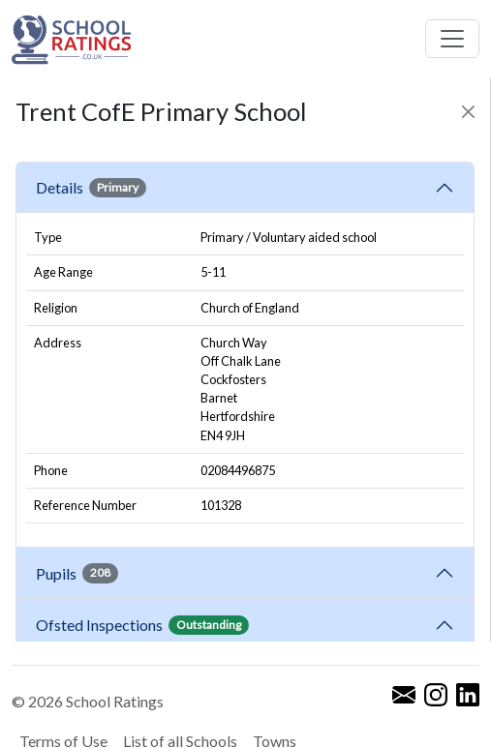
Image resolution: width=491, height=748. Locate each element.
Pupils (77, 573)
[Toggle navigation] (452, 38)
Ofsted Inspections (142, 625)
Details (91, 187)
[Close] (468, 112)
